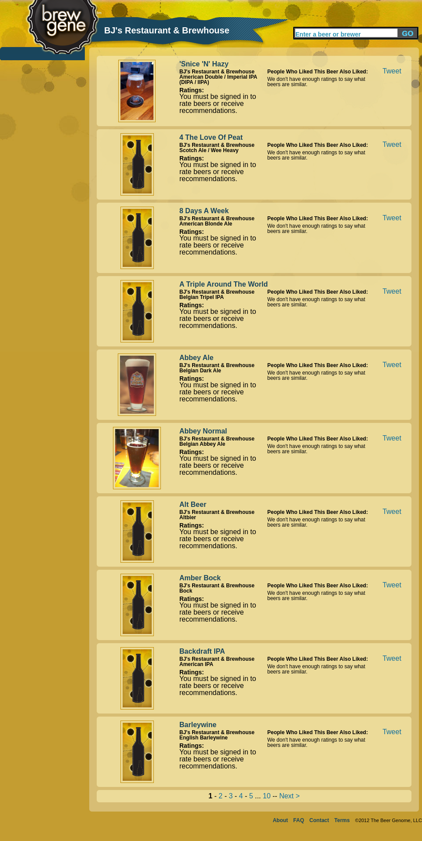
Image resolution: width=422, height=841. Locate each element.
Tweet (391, 71)
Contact (319, 820)
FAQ (298, 820)
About (280, 820)
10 (267, 796)
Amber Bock (200, 578)
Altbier (187, 517)
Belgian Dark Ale (200, 371)
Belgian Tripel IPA (201, 297)
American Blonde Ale (205, 224)
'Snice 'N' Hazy (204, 64)
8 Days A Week (204, 211)
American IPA (196, 664)
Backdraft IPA (202, 651)
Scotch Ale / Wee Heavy (209, 150)
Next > (289, 796)
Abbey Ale (196, 357)
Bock (185, 591)
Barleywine (197, 724)
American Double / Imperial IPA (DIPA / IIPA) (218, 79)
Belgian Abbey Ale (202, 444)
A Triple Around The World (223, 284)
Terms (342, 820)
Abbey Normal (203, 431)
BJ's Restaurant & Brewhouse (217, 72)
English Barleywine (203, 738)
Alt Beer (192, 504)
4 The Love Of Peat (211, 137)
